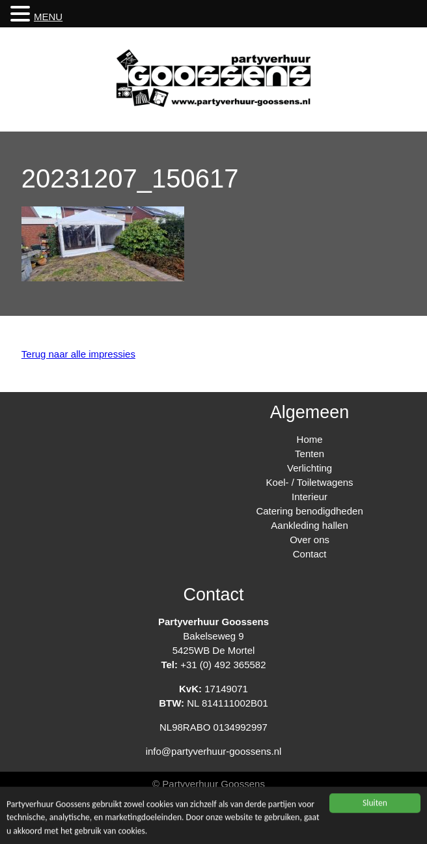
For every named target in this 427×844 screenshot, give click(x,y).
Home (310, 439)
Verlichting (309, 467)
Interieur (309, 496)
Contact (310, 553)
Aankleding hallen (309, 525)
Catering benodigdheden (309, 510)
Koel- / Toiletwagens (309, 482)
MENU (48, 16)
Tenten (309, 453)
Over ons (309, 539)
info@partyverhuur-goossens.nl (214, 751)
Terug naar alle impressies (78, 353)
